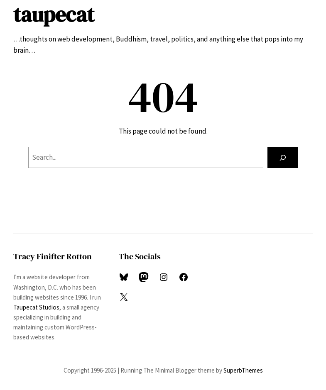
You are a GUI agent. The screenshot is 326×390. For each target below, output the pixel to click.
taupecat (53, 14)
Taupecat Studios (36, 307)
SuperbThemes (243, 370)
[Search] (282, 157)
